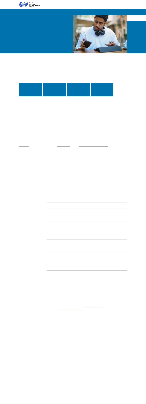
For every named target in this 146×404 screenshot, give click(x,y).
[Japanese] (94, 383)
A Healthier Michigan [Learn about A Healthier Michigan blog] (116, 363)
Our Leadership (24, 352)
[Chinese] (33, 383)
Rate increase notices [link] (54, 89)
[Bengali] (69, 383)
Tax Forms (48, 369)
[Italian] (88, 383)
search (114, 5)
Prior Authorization (51, 358)
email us (99, 306)
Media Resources (115, 369)
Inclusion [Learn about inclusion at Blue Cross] (22, 358)
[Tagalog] (120, 383)
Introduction (23, 347)
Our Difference (23, 355)
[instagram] (26, 337)
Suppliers (112, 361)
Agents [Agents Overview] (111, 358)
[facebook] (20, 337)
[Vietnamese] (50, 383)
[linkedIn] (41, 337)
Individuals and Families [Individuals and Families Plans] (117, 347)
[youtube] (46, 337)
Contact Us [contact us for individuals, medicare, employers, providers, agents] (81, 347)
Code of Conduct (50, 349)
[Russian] (101, 383)
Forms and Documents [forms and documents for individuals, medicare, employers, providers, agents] (85, 355)
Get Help (80, 352)
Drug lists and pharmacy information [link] (102, 89)
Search (107, 336)
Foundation (22, 361)
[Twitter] (36, 337)
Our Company (23, 349)
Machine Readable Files (86, 358)
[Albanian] (57, 383)
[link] (87, 181)
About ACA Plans (50, 352)
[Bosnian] (111, 383)
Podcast (80, 361)
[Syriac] (40, 383)
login (123, 5)
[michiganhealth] (51, 337)
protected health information (70, 309)
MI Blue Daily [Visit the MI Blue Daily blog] (113, 366)
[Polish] (75, 383)
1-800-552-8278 (88, 306)
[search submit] (125, 336)
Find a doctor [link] (30, 90)
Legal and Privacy (51, 347)
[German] (81, 383)
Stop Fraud (48, 366)
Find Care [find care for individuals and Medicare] (81, 349)
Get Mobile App (83, 363)
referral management (49, 143)
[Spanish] (21, 383)
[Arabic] (28, 383)
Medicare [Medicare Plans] (112, 349)
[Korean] (63, 383)
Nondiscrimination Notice (53, 361)
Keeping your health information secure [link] (78, 89)
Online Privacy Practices (53, 363)
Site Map (112, 372)
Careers (21, 363)
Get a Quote (81, 366)
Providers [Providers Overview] (112, 355)
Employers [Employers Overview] (112, 352)
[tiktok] (31, 337)
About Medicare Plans (52, 355)
